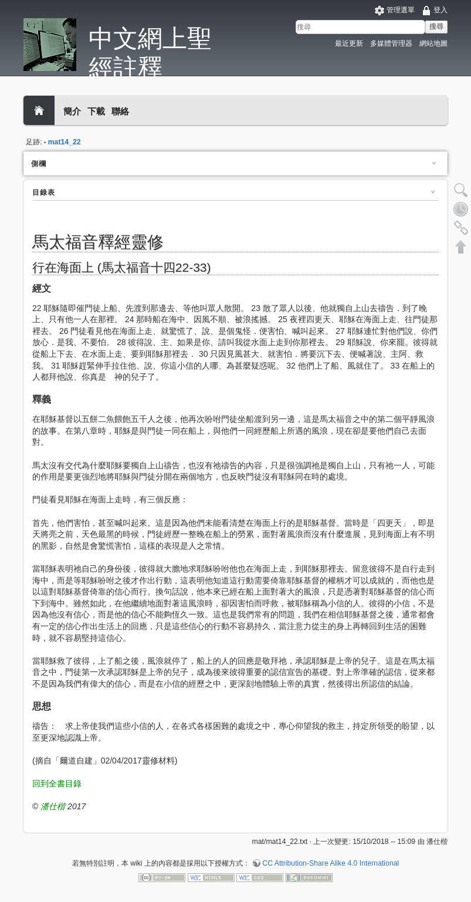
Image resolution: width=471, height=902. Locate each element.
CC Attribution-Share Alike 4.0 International (330, 863)
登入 (440, 10)
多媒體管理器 (391, 43)
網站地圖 (433, 43)
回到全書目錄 (57, 783)
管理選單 (401, 10)
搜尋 (436, 26)
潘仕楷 (52, 806)
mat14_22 (64, 142)
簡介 (72, 111)
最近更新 (349, 43)
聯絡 (120, 111)
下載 (96, 111)
